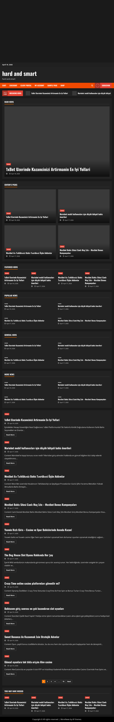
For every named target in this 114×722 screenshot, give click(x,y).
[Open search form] (92, 85)
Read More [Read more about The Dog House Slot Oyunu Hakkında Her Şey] (11, 570)
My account (39, 85)
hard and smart (19, 73)
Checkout (13, 85)
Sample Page (52, 85)
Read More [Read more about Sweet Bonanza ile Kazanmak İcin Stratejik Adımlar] (11, 649)
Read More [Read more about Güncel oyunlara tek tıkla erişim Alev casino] (11, 674)
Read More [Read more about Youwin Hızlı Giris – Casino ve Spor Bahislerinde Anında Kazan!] (11, 542)
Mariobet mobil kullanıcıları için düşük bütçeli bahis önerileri (81, 215)
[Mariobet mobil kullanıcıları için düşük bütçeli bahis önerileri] (84, 206)
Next (69, 681)
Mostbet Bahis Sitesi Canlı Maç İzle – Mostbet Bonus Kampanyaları (81, 251)
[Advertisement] (57, 15)
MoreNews (65, 719)
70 (63, 681)
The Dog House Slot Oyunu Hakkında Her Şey (28, 555)
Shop (63, 85)
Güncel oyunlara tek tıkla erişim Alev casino (28, 662)
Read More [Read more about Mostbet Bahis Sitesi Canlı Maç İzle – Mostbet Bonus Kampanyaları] (11, 517)
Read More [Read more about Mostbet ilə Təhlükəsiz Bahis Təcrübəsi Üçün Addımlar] (11, 491)
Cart (4, 85)
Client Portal (25, 85)
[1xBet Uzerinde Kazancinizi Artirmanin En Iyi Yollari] (57, 141)
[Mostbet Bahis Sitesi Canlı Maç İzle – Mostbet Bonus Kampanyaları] (84, 242)
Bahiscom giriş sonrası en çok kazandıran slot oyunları (34, 609)
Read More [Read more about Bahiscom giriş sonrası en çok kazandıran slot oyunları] (11, 624)
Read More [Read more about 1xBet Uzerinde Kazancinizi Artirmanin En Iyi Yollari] (11, 435)
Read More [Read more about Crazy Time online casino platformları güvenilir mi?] (11, 595)
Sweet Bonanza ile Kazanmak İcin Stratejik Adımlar (31, 637)
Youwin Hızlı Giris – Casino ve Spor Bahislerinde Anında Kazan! (38, 530)
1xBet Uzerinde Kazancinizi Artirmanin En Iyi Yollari (47, 93)
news (8, 164)
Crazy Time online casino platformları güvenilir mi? (32, 583)
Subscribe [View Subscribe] (102, 85)
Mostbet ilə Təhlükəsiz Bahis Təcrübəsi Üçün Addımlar (29, 253)
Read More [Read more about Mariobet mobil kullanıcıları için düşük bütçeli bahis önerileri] (11, 463)
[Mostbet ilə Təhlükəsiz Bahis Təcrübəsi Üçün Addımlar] (30, 242)
